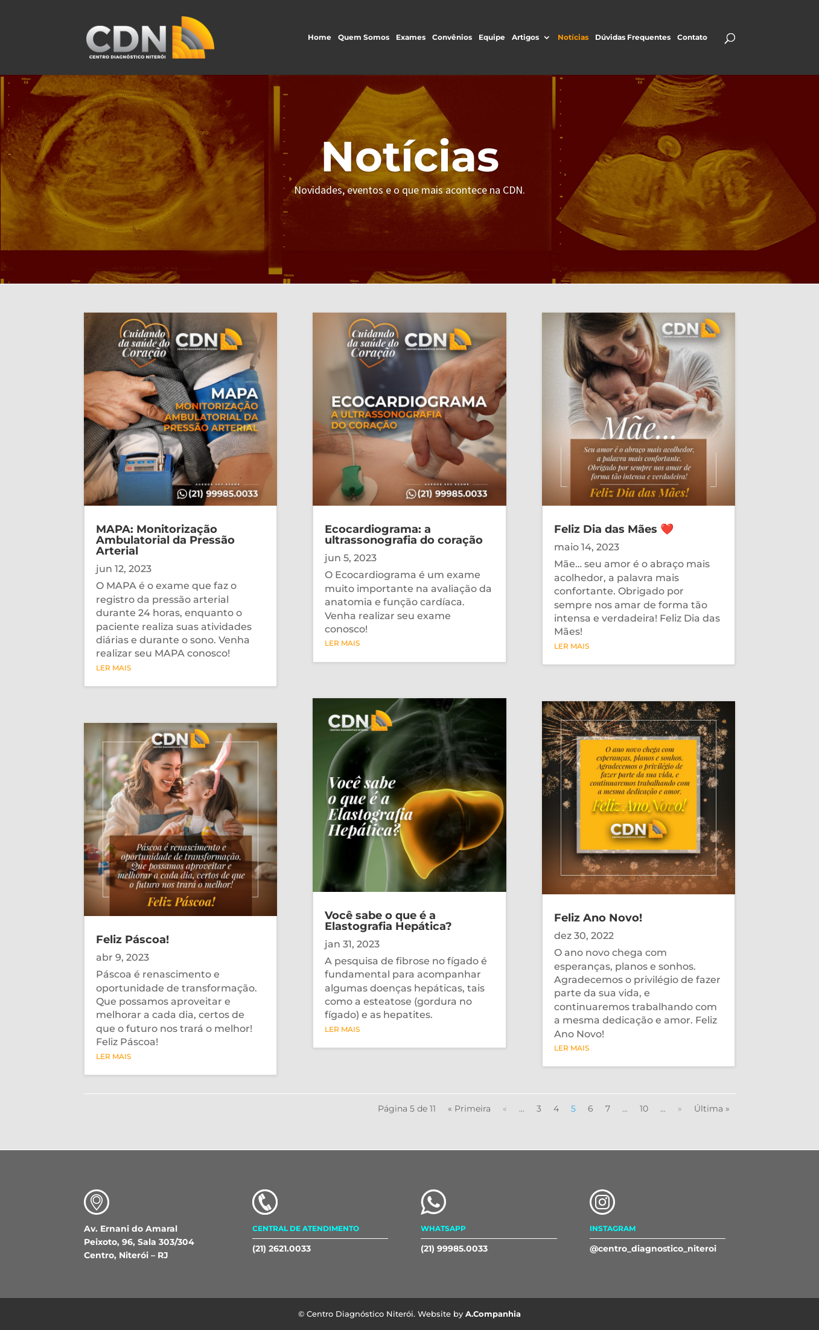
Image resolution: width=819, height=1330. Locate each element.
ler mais (113, 667)
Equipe (492, 37)
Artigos (525, 37)
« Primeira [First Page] (469, 1108)
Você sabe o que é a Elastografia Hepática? (388, 921)
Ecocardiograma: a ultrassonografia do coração (404, 535)
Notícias (573, 37)
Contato (692, 37)
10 (644, 1108)
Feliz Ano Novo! (598, 917)
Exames (410, 37)
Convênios (452, 37)
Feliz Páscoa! (132, 939)
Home (319, 37)
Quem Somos (363, 37)
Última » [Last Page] (712, 1108)
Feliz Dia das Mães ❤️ (614, 529)
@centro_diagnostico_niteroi (653, 1248)
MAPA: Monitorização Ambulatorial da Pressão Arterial (165, 540)
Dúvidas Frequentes (633, 37)
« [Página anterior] (505, 1108)
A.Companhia (493, 1314)
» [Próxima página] (680, 1108)
